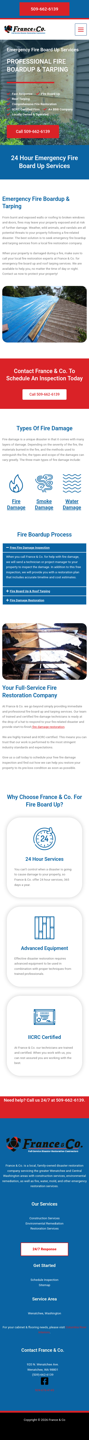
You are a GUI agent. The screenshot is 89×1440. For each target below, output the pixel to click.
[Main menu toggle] (81, 29)
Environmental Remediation (44, 1223)
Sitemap (44, 1285)
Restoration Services (44, 1228)
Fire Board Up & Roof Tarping (30, 591)
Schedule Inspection (45, 1280)
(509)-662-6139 (43, 1374)
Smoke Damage (44, 504)
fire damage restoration (48, 727)
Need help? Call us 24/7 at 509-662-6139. (44, 1100)
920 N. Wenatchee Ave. (43, 1364)
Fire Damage (16, 504)
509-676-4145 (44, 1390)
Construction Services (44, 1218)
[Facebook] (44, 1381)
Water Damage (72, 504)
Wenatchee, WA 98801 (42, 1369)
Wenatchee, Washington (44, 1313)
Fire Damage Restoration (27, 600)
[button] (44, 9)
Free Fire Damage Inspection (29, 547)
